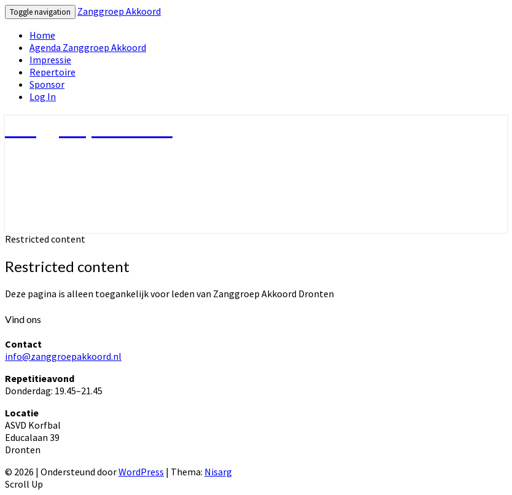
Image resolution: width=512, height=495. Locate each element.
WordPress (141, 472)
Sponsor (46, 84)
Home (42, 35)
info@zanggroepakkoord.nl (63, 356)
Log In (42, 96)
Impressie (50, 59)
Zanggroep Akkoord (119, 11)
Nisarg (218, 472)
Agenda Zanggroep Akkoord (87, 47)
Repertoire (52, 72)
